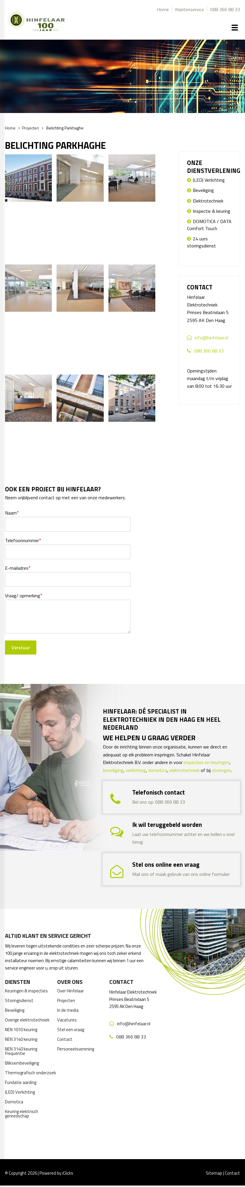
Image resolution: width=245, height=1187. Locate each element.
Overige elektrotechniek (27, 1019)
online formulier (214, 874)
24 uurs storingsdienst (201, 242)
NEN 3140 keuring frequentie (21, 1051)
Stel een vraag (70, 1029)
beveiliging (113, 770)
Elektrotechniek (208, 200)
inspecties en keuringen (206, 762)
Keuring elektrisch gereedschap (21, 1113)
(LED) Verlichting (209, 179)
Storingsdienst (19, 1000)
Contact (64, 1039)
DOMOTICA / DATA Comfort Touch (209, 225)
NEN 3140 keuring (21, 1039)
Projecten (30, 128)
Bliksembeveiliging (22, 1063)
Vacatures (67, 1019)
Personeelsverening (75, 1049)
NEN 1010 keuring (21, 1029)
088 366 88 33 (225, 9)
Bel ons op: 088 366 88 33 (158, 801)
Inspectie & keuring (211, 211)
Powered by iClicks (56, 1173)
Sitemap (214, 1173)
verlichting (136, 770)
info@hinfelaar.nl (211, 337)
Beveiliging (203, 190)
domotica (157, 770)
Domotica (14, 1101)
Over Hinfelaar (70, 990)
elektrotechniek (184, 770)
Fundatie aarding (20, 1082)
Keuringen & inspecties (26, 990)
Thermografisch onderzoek (30, 1072)
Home (163, 9)
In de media (68, 1010)
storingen (221, 770)
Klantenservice (189, 9)
